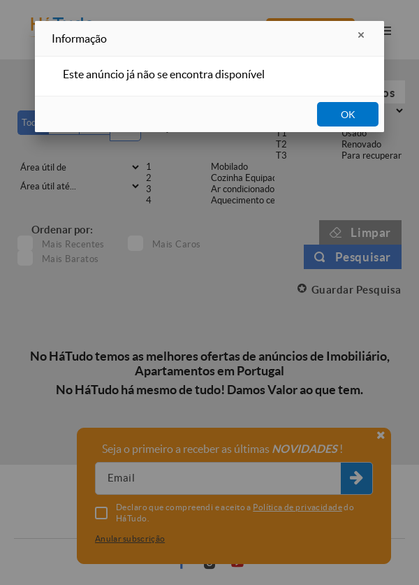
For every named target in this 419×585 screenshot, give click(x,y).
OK (348, 114)
